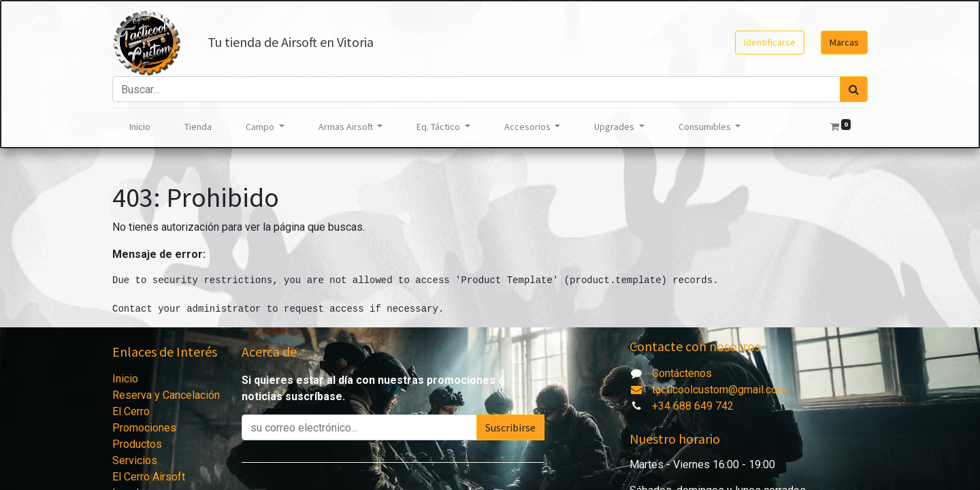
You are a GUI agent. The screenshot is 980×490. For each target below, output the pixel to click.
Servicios (134, 460)
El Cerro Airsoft (148, 476)
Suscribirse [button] (510, 427)
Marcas (844, 42)
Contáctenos (682, 373)
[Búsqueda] (854, 89)
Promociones (144, 427)
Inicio (125, 378)
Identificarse (770, 42)
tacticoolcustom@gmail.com (708, 389)
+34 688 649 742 (693, 405)
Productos (137, 444)
